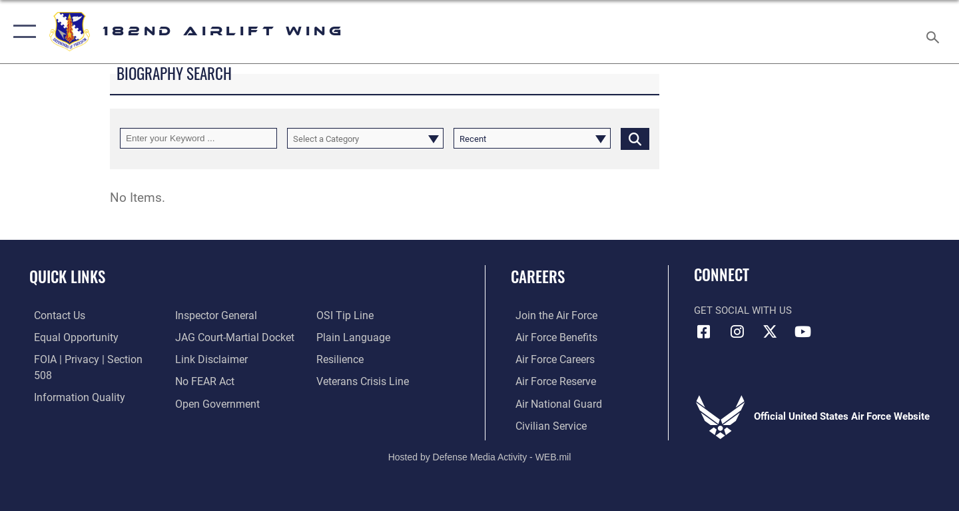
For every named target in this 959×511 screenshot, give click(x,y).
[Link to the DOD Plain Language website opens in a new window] (351, 315)
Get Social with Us (743, 310)
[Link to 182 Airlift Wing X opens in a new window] (770, 332)
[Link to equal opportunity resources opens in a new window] (69, 337)
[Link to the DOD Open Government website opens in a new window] (213, 380)
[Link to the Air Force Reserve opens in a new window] (550, 380)
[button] (21, 31)
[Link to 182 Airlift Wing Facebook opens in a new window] (704, 332)
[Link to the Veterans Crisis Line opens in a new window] (363, 359)
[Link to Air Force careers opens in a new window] (550, 359)
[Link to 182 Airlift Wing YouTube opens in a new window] (802, 332)
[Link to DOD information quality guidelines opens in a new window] (72, 380)
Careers (538, 276)
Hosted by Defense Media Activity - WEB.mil (479, 455)
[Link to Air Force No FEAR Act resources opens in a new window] (203, 359)
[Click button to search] (635, 138)
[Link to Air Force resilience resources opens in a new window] (341, 337)
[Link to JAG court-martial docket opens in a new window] (231, 315)
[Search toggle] (934, 31)
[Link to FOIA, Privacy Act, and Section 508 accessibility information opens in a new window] (90, 359)
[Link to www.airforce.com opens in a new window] (550, 315)
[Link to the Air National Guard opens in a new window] (552, 402)
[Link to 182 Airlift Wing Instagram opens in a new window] (737, 332)
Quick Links (67, 276)
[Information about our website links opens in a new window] (208, 337)
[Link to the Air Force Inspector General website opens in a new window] (68, 402)
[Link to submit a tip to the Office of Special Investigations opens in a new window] (200, 402)
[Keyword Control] (198, 138)
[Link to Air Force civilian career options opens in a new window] (545, 424)
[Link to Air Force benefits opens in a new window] (550, 337)
